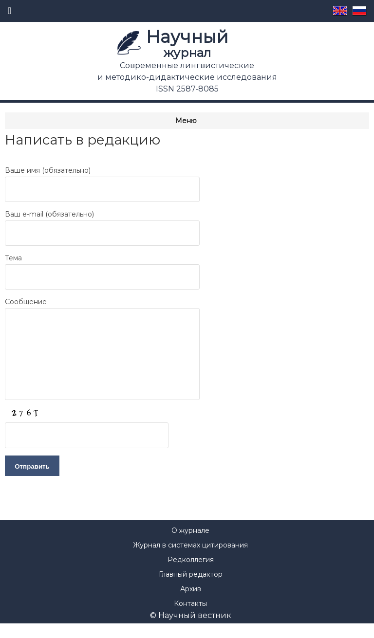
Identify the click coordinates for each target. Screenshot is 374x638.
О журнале (190, 545)
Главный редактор (191, 588)
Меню (186, 120)
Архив (190, 603)
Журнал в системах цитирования (190, 559)
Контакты (190, 618)
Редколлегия (191, 574)
